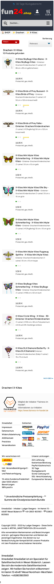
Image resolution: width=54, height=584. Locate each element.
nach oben (47, 378)
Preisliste (6, 441)
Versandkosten (9, 445)
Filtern (11, 42)
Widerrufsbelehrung (11, 434)
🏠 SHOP (6, 32)
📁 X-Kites (32, 32)
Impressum (7, 427)
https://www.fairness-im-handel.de (33, 410)
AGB (4, 438)
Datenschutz (8, 431)
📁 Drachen (18, 32)
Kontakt (9, 438)
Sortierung (47, 38)
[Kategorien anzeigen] (47, 24)
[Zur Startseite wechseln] (16, 14)
